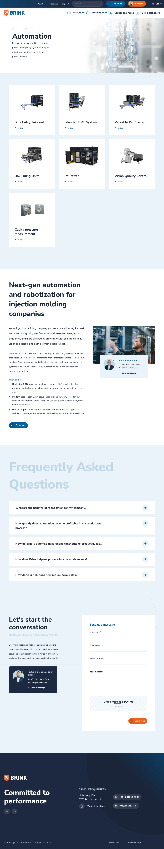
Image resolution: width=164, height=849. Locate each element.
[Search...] (87, 4)
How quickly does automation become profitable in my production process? (58, 538)
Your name (95, 632)
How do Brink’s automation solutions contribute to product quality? (58, 556)
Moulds (74, 12)
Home (14, 29)
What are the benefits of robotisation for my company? (50, 520)
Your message (97, 671)
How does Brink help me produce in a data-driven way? (51, 572)
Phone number (97, 658)
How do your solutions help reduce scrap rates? (46, 587)
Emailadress (96, 645)
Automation (95, 12)
